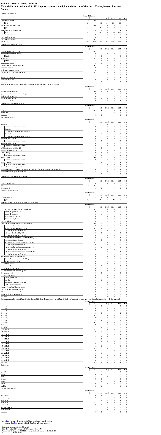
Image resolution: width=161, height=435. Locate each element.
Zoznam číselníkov (11, 423)
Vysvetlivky (6, 421)
